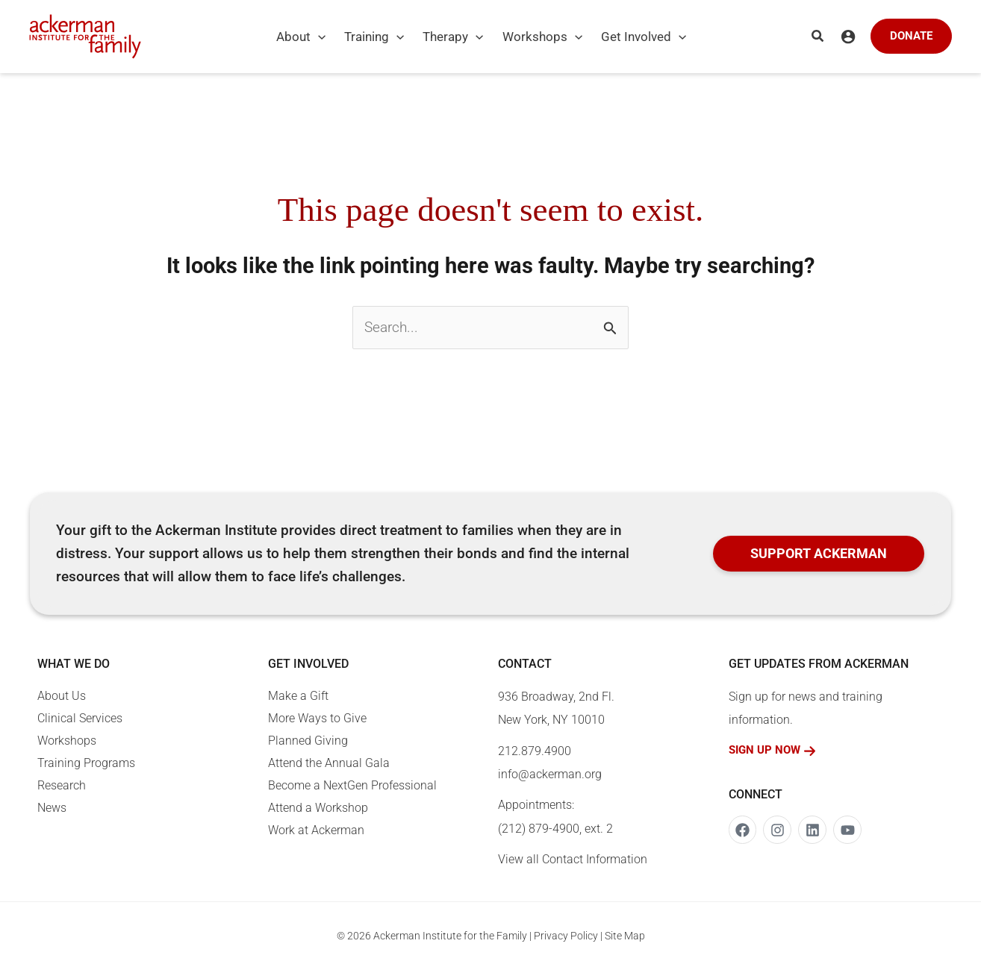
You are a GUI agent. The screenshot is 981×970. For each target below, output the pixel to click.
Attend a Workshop (318, 808)
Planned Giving (308, 740)
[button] (310, 36)
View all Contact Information (572, 859)
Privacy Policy (566, 936)
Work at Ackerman (316, 830)
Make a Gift (298, 696)
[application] (318, 36)
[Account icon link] (848, 36)
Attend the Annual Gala (329, 763)
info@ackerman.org (550, 774)
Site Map (625, 936)
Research (61, 785)
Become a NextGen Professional (352, 785)
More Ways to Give (317, 718)
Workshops (66, 740)
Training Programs (86, 763)
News (51, 808)
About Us (61, 696)
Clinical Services (79, 718)
